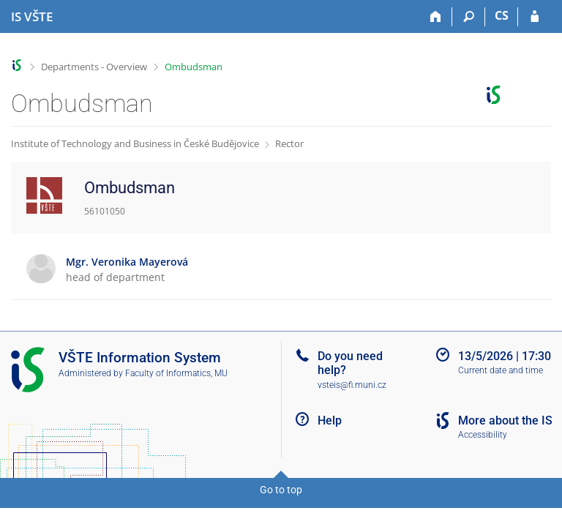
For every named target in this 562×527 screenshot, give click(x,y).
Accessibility (482, 435)
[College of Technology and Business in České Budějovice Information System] (32, 16)
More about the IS (505, 420)
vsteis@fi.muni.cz (352, 385)
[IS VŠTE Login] (534, 16)
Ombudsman (193, 66)
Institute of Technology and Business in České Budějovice (135, 143)
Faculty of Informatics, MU (176, 373)
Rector (289, 143)
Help (330, 420)
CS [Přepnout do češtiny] (502, 15)
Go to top (281, 490)
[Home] (435, 16)
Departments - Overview (94, 66)
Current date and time (500, 370)
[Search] (468, 16)
